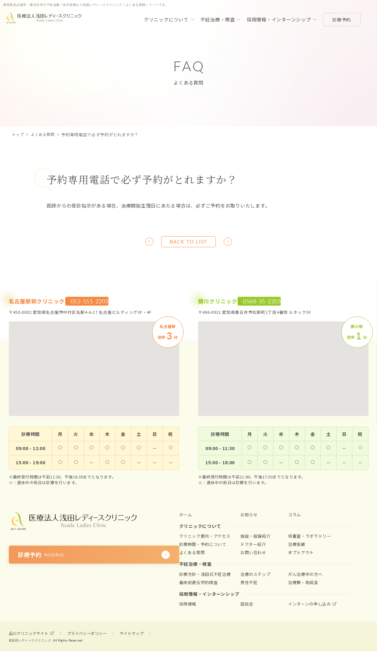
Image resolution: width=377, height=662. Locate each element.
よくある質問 (44, 135)
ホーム (185, 517)
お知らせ (249, 517)
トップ (18, 135)
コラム (294, 517)
